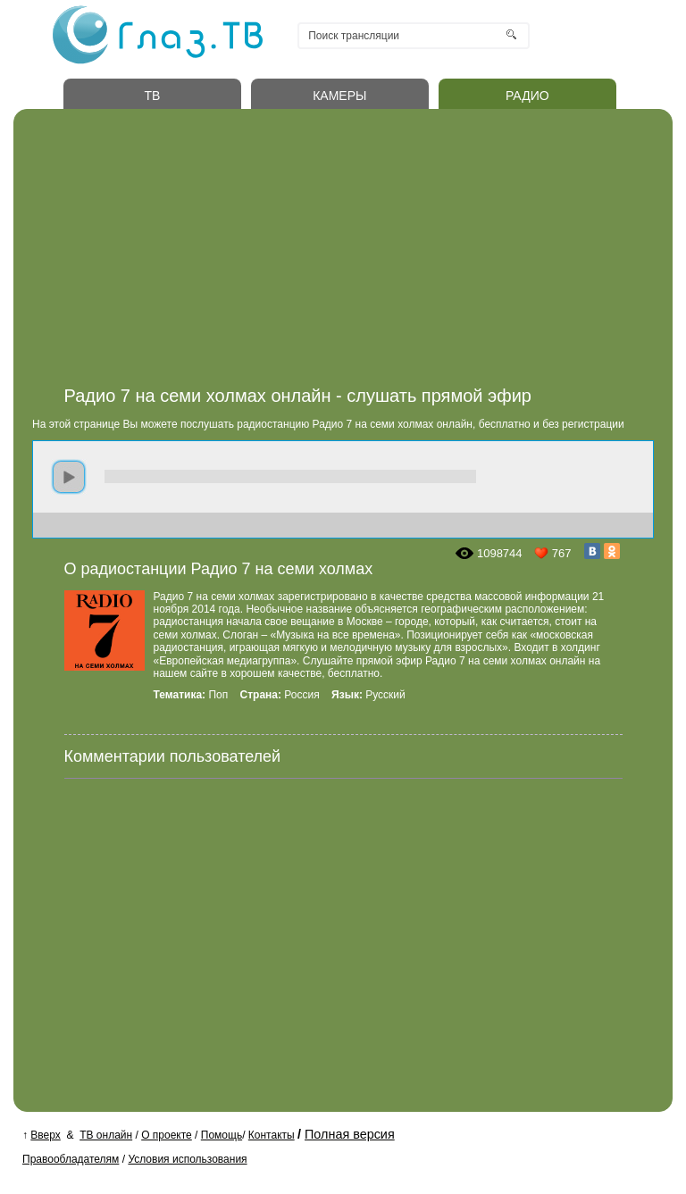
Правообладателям (70, 1159)
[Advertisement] (361, 253)
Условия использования (187, 1159)
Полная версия (350, 1134)
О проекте (166, 1135)
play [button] (69, 477)
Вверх (45, 1135)
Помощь (221, 1135)
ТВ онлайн (105, 1135)
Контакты (271, 1135)
